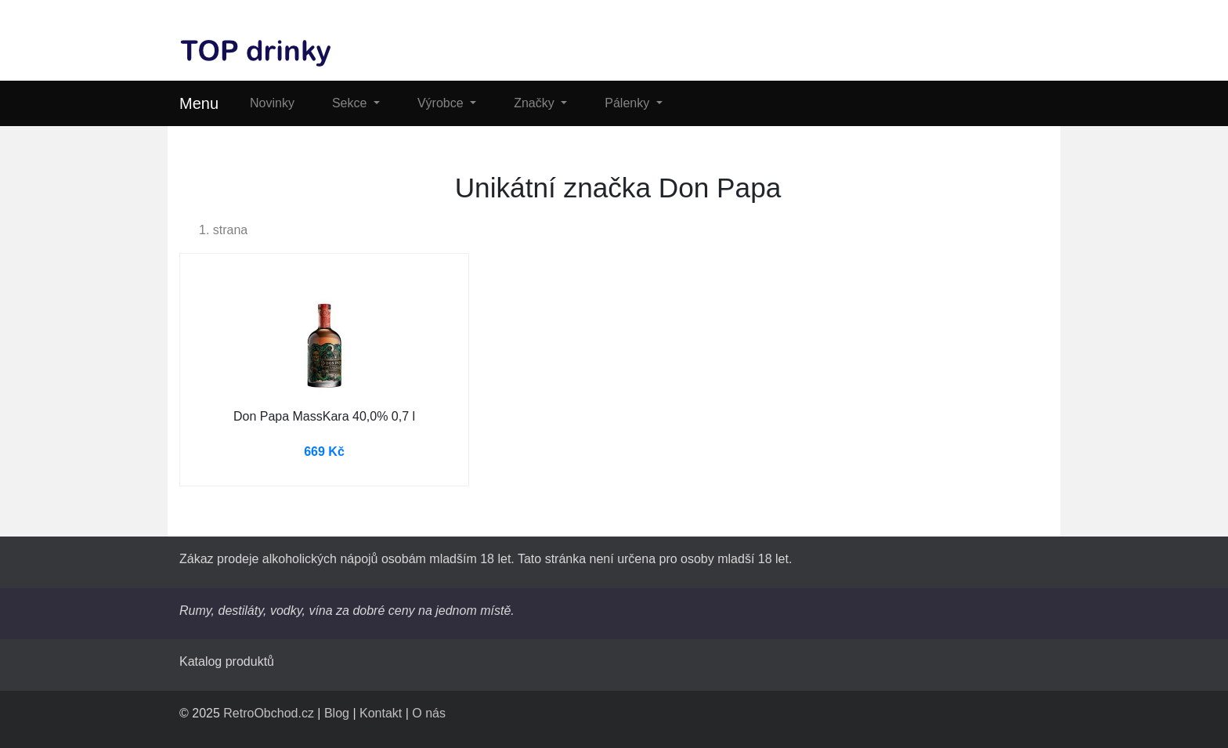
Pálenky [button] (628, 103)
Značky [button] (536, 103)
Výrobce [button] (442, 103)
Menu (199, 103)
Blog (336, 713)
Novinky (272, 103)
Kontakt (380, 713)
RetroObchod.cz (268, 713)
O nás (429, 713)
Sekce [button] (351, 103)
